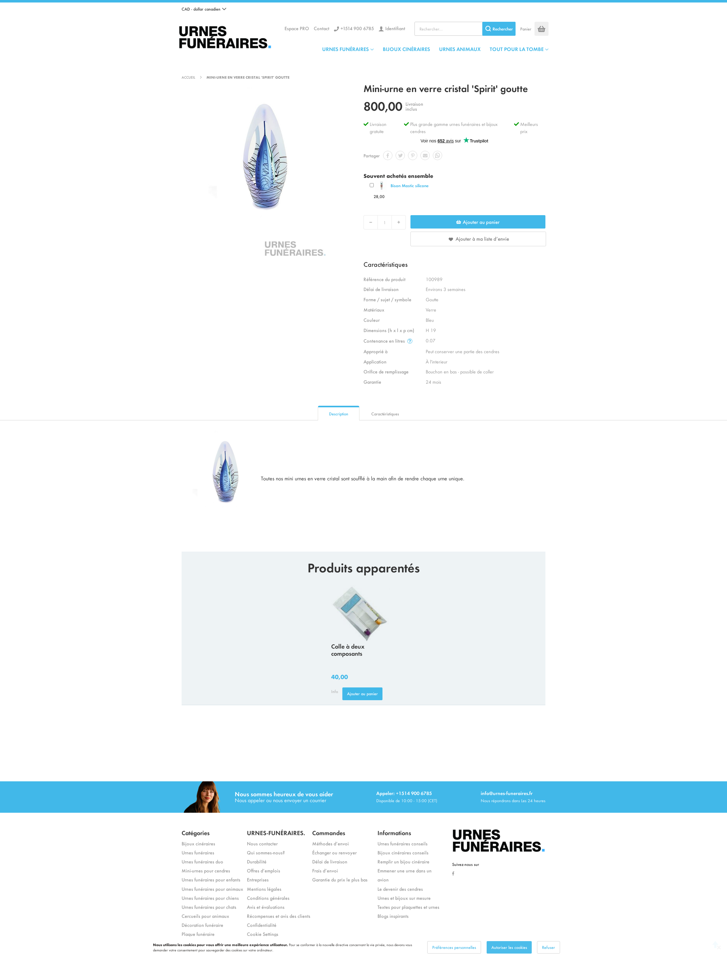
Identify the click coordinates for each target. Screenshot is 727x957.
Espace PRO (297, 28)
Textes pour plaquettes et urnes (408, 907)
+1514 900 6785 (357, 28)
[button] (204, 9)
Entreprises (258, 879)
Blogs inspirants (393, 916)
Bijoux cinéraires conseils (402, 852)
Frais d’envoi (325, 870)
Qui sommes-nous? (266, 852)
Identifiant (395, 28)
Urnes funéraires (198, 852)
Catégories (196, 832)
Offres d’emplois (263, 870)
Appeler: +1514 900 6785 (404, 793)
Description (338, 414)
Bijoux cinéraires (198, 843)
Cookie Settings (262, 934)
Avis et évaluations (266, 907)
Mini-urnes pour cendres (206, 870)
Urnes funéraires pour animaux (212, 888)
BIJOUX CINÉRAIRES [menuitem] (406, 48)
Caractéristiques (385, 414)
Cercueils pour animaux (205, 916)
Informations (394, 832)
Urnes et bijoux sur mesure (404, 898)
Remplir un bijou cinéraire (403, 861)
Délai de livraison (329, 861)
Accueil (188, 77)
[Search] (499, 29)
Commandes (328, 832)
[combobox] (465, 29)
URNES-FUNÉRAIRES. (276, 832)
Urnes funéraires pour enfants (211, 879)
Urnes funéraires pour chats (209, 907)
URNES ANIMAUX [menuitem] (460, 48)
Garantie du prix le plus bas (340, 879)
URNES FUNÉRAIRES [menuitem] (345, 48)
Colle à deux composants (347, 649)
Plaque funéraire (198, 934)
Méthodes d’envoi (330, 843)
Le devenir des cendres (400, 888)
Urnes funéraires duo (202, 861)
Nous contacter (262, 843)
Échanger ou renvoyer (334, 852)
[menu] (435, 49)
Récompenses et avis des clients (278, 916)
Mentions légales (264, 888)
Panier (525, 29)
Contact (321, 28)
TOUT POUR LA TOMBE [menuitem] (517, 48)
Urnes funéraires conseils (402, 843)
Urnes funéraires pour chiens (210, 898)
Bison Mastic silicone (409, 185)
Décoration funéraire (202, 925)
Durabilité (256, 861)
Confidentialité (261, 925)
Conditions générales (268, 898)
